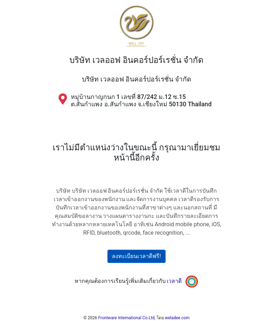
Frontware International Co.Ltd (126, 317)
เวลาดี (174, 281)
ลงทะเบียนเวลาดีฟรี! (136, 256)
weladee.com (177, 317)
